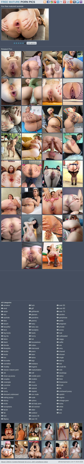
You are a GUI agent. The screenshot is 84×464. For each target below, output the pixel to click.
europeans (6, 407)
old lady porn (35, 404)
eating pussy (7, 397)
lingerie (33, 367)
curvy (4, 391)
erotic (4, 404)
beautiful (5, 327)
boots (4, 354)
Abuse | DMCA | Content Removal (12, 462)
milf (31, 373)
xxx (59, 413)
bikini (4, 339)
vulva (60, 404)
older (32, 410)
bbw (4, 321)
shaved (61, 351)
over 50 (61, 305)
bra (3, 357)
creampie (6, 382)
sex (59, 345)
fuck (32, 305)
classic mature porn (10, 370)
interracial (34, 348)
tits (59, 388)
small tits (61, 367)
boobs (4, 351)
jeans (32, 351)
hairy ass (33, 327)
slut (59, 364)
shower (61, 354)
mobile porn (34, 376)
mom (32, 382)
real (59, 333)
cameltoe (6, 364)
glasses (33, 314)
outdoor (33, 413)
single (60, 357)
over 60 (61, 308)
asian (4, 311)
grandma (33, 318)
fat (3, 413)
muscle (33, 385)
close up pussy (8, 376)
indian (32, 345)
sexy (60, 348)
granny (33, 321)
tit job (60, 385)
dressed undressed (9, 394)
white (60, 407)
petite (60, 321)
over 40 (33, 419)
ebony (4, 400)
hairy (32, 324)
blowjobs (5, 348)
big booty (6, 333)
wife (59, 410)
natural (33, 388)
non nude (34, 394)
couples (5, 379)
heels (32, 333)
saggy (60, 339)
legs (32, 361)
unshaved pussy (64, 391)
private (60, 327)
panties (61, 314)
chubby (5, 367)
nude (32, 397)
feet (3, 416)
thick (60, 379)
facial (4, 410)
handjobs (33, 330)
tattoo (60, 376)
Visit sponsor (31, 43)
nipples (33, 391)
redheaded (62, 336)
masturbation (35, 370)
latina (32, 357)
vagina (60, 397)
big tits (5, 336)
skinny (60, 361)
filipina (5, 419)
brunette (5, 361)
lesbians (33, 364)
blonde (5, 345)
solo (59, 370)
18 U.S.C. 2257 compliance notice (36, 462)
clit (3, 373)
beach (4, 324)
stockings (61, 373)
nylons (32, 400)
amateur (5, 305)
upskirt (60, 394)
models (33, 379)
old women (34, 407)
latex (32, 354)
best (4, 330)
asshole (5, 318)
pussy (60, 330)
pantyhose (62, 318)
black (4, 342)
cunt (4, 388)
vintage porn (63, 400)
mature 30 (34, 416)
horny (32, 336)
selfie (60, 342)
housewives (34, 342)
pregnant (61, 324)
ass (3, 314)
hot (31, 339)
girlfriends (34, 311)
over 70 (61, 311)
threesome (62, 382)
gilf (31, 308)
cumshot (5, 385)
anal (4, 308)
